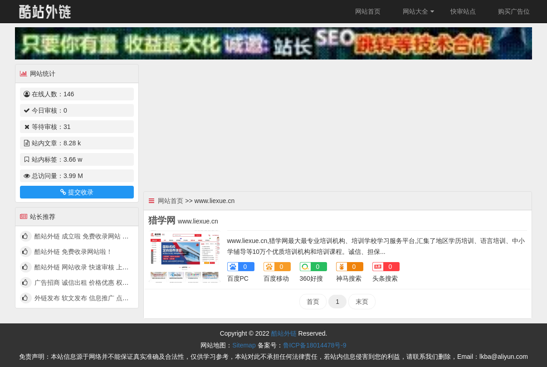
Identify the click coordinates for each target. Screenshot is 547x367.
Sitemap (243, 345)
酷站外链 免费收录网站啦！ (73, 251)
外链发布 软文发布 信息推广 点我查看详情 (94, 298)
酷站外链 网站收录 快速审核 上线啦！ (88, 267)
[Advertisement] (337, 123)
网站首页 (368, 11)
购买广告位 (514, 11)
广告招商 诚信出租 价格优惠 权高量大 (88, 282)
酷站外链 (284, 333)
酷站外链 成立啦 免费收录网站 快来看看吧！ (97, 236)
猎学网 (162, 220)
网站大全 (419, 11)
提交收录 (76, 192)
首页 (313, 301)
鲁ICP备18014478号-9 (315, 345)
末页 (362, 301)
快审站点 (463, 11)
